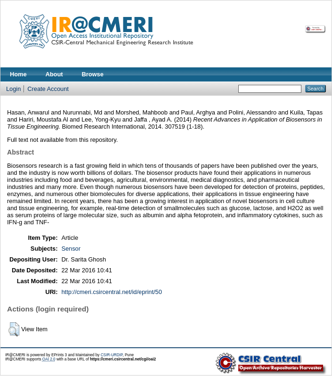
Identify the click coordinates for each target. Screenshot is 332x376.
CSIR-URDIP (112, 355)
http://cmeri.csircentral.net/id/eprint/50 (111, 291)
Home (18, 74)
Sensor (71, 248)
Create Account (48, 88)
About (54, 74)
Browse (93, 74)
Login (13, 88)
